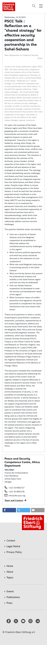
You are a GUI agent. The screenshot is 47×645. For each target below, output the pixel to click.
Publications (13, 597)
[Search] (34, 6)
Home (10, 565)
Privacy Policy (14, 552)
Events (10, 591)
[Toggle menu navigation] (40, 6)
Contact (11, 540)
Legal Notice (13, 546)
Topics (10, 577)
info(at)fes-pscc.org (17, 495)
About (10, 571)
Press (9, 602)
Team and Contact (14, 500)
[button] (9, 510)
